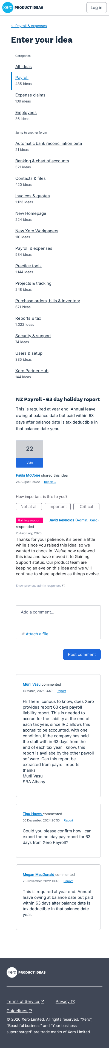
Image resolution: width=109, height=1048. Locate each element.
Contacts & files (30, 178)
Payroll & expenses (33, 248)
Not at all (31, 507)
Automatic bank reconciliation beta (48, 143)
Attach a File (37, 633)
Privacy (66, 1001)
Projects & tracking (33, 283)
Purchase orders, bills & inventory (47, 300)
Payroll (21, 77)
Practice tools (28, 265)
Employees (26, 112)
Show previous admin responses (40, 586)
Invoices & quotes (32, 195)
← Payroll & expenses (29, 26)
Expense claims (30, 95)
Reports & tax (28, 318)
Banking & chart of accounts (42, 160)
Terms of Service (27, 1001)
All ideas (23, 66)
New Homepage (30, 213)
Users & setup (28, 353)
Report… (50, 482)
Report (61, 691)
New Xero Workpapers (36, 230)
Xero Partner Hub (31, 370)
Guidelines (21, 1011)
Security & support (33, 335)
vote (30, 463)
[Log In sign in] (96, 7)
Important (59, 507)
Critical (89, 507)
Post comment (82, 654)
